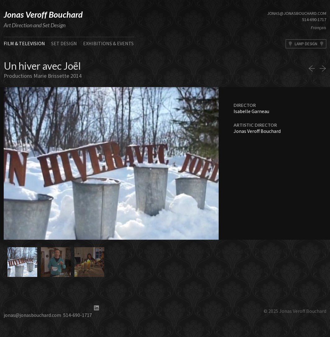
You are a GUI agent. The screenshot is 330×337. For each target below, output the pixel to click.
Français (318, 27)
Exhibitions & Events (108, 43)
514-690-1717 (314, 19)
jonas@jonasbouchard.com (296, 13)
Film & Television (24, 43)
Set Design (64, 43)
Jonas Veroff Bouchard (43, 14)
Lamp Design (306, 43)
